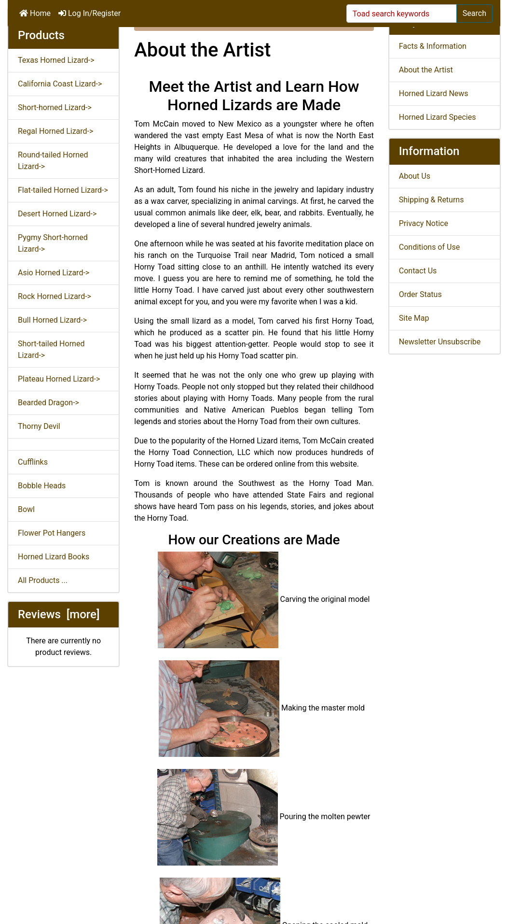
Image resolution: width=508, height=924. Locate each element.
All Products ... (43, 580)
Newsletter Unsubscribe (440, 341)
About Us (414, 176)
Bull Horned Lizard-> (52, 320)
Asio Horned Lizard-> (53, 272)
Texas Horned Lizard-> (56, 60)
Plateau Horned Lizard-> (59, 379)
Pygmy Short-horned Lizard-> (53, 243)
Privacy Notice (423, 223)
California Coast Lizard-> (60, 83)
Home (35, 13)
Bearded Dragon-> (48, 402)
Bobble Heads (42, 485)
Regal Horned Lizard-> (55, 131)
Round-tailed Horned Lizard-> (53, 160)
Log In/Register (89, 13)
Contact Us (418, 270)
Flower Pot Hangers (51, 533)
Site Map (414, 318)
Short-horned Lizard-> (55, 107)
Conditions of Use (429, 247)
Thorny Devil (39, 426)
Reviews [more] (58, 614)
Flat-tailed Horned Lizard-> (63, 190)
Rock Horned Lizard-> (54, 296)
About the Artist (426, 69)
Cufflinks (33, 462)
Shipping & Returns (431, 199)
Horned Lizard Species (437, 117)
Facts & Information (433, 46)
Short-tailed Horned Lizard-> (51, 349)
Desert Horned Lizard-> (57, 213)
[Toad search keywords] (401, 13)
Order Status (420, 294)
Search (474, 13)
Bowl (26, 509)
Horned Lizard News (433, 93)
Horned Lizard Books (53, 556)
